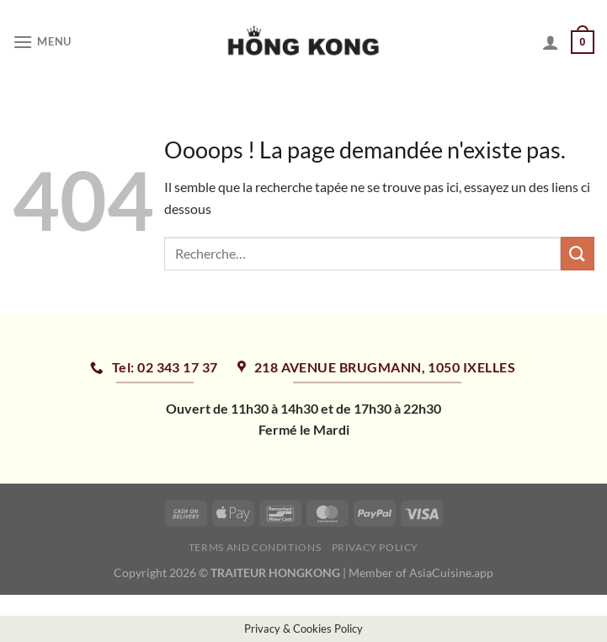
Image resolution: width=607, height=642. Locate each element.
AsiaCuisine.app (451, 572)
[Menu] (42, 41)
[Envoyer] (577, 253)
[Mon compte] (550, 42)
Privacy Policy (375, 547)
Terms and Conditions (255, 547)
